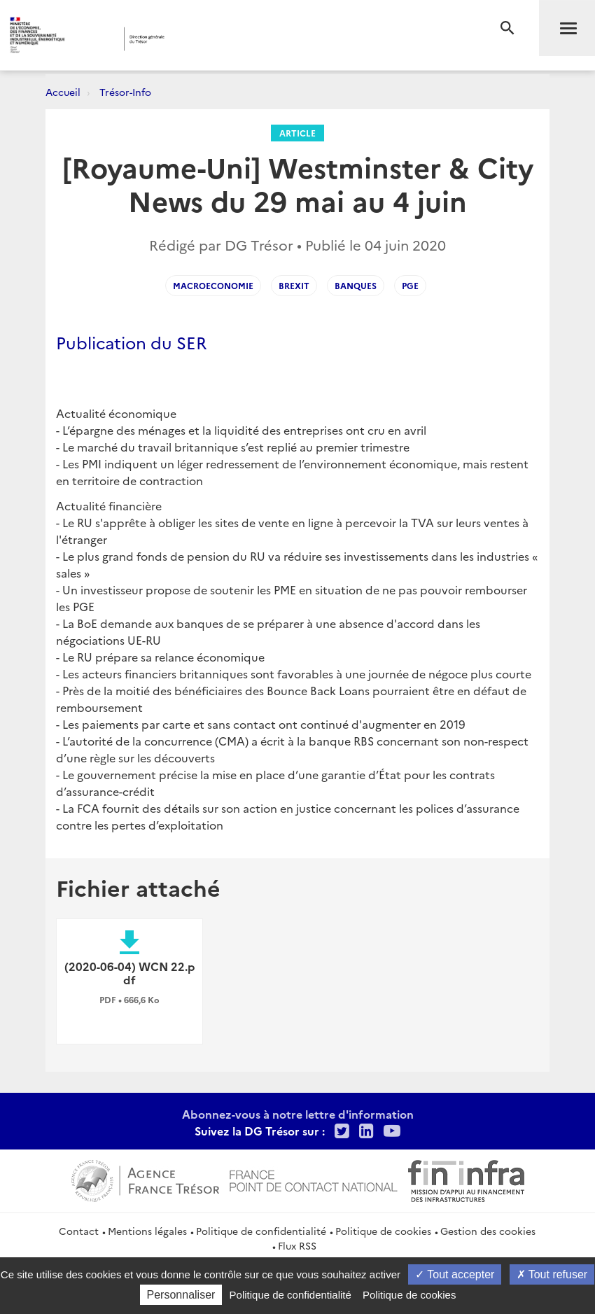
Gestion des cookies (488, 1231)
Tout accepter (454, 1274)
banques (356, 285)
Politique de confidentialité (261, 1231)
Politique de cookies (383, 1231)
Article (297, 133)
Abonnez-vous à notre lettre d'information (298, 1113)
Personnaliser (181, 1295)
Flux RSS (297, 1245)
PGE (410, 285)
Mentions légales (147, 1231)
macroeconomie (213, 285)
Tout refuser (552, 1274)
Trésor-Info (125, 92)
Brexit (294, 285)
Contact (79, 1231)
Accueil (63, 92)
